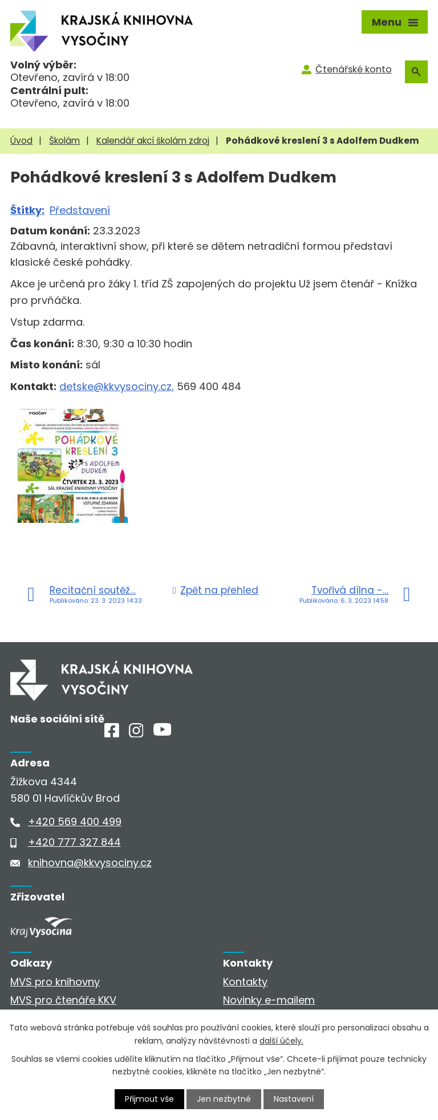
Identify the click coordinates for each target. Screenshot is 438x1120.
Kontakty (245, 982)
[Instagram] (136, 734)
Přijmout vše (149, 1099)
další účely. (281, 1040)
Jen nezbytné (224, 1099)
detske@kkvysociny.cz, (116, 386)
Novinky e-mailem (269, 1000)
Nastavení (294, 1099)
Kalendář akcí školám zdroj (152, 141)
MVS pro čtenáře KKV (63, 1000)
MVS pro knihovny (55, 982)
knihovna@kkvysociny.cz (90, 862)
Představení (80, 210)
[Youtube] (162, 732)
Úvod (21, 141)
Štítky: (27, 210)
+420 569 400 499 (74, 821)
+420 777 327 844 (74, 842)
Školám (64, 141)
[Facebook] (111, 734)
